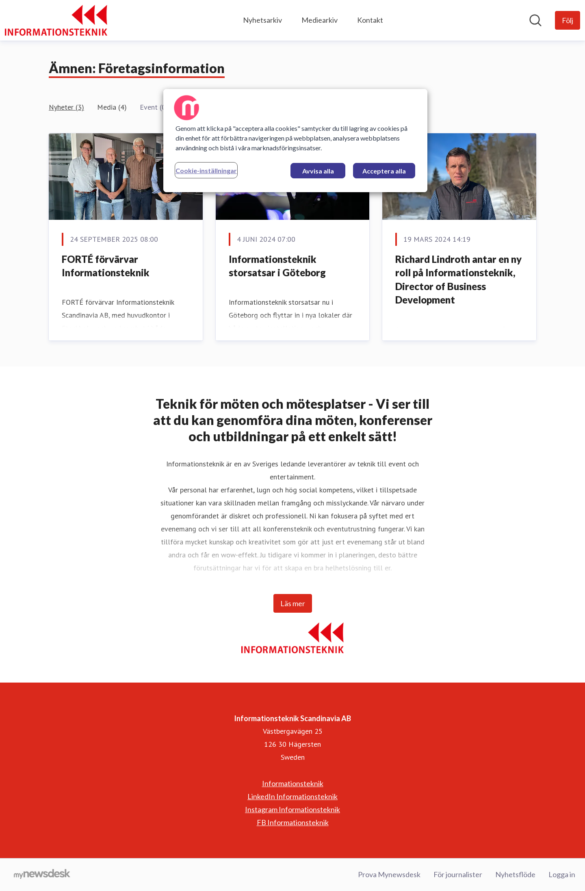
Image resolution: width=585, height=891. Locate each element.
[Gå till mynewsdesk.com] (42, 874)
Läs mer (292, 603)
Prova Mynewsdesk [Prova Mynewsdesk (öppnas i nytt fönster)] (389, 874)
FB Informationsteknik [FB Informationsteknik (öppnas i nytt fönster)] (293, 822)
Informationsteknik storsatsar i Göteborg (277, 266)
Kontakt (370, 19)
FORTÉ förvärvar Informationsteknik (106, 266)
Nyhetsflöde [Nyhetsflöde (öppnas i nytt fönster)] (515, 874)
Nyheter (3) (66, 107)
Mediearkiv (319, 19)
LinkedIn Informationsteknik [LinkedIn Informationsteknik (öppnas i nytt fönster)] (292, 796)
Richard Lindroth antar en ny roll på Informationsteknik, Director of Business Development (458, 279)
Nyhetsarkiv (262, 19)
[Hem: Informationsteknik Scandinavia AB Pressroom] (56, 20)
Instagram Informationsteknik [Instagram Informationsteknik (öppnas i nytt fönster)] (292, 809)
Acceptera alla (384, 171)
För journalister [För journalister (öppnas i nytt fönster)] (457, 874)
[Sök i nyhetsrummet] (535, 20)
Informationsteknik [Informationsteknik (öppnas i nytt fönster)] (292, 783)
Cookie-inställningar (206, 170)
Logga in (561, 874)
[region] (295, 140)
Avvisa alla (318, 171)
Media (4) (112, 107)
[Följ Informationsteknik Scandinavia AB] (567, 20)
